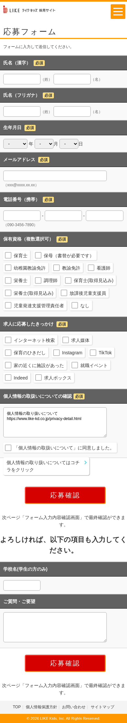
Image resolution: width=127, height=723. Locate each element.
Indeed (21, 377)
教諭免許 (71, 268)
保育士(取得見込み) (93, 280)
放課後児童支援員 (88, 293)
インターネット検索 (34, 340)
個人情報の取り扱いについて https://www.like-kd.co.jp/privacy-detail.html (55, 422)
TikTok (105, 352)
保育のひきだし (30, 352)
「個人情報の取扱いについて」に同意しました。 (64, 447)
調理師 (50, 280)
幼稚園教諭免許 (30, 268)
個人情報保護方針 (41, 707)
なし (84, 305)
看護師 (103, 268)
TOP (17, 707)
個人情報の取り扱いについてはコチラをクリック (43, 466)
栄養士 (20, 280)
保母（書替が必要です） (69, 255)
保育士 (20, 255)
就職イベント (94, 365)
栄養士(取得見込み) (33, 293)
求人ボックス (57, 377)
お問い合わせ (74, 707)
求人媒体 (80, 340)
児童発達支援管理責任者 (39, 305)
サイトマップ (102, 707)
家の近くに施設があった (39, 365)
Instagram (72, 352)
